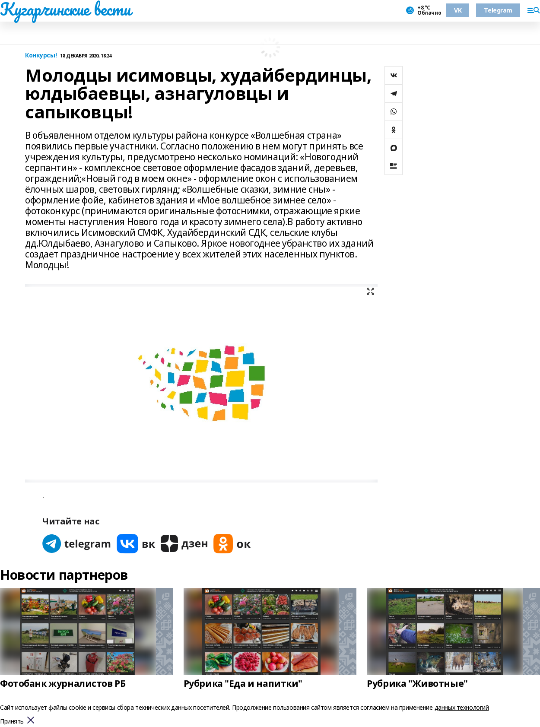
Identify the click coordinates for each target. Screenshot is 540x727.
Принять (12, 721)
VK (457, 10)
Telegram (498, 10)
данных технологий (462, 707)
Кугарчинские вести (65, 9)
